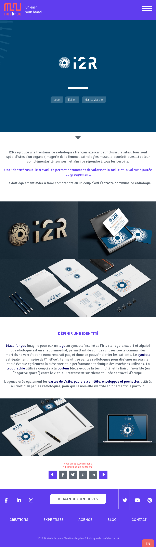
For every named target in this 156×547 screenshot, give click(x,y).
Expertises (53, 519)
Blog (112, 519)
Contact (139, 519)
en (148, 544)
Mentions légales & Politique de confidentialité (91, 538)
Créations (19, 519)
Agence (85, 519)
